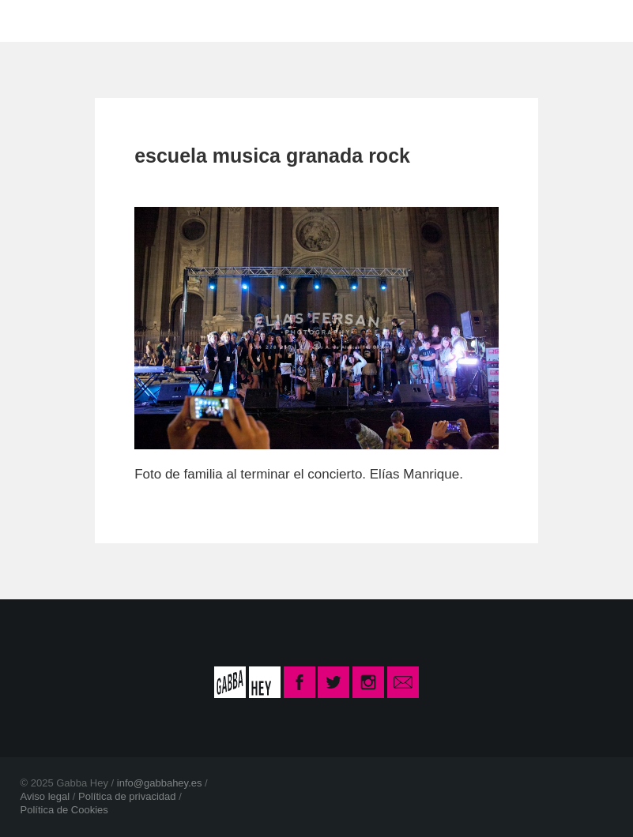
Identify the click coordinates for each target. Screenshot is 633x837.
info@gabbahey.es (159, 783)
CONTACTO (288, 20)
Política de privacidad (127, 796)
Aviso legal (45, 796)
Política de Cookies (64, 810)
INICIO (70, 20)
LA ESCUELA (169, 20)
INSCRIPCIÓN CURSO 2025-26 (472, 20)
